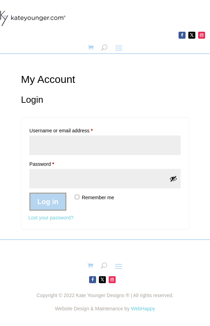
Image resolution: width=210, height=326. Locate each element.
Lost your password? (50, 217)
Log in (47, 201)
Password (51, 163)
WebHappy (143, 308)
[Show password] (173, 179)
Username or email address (70, 129)
